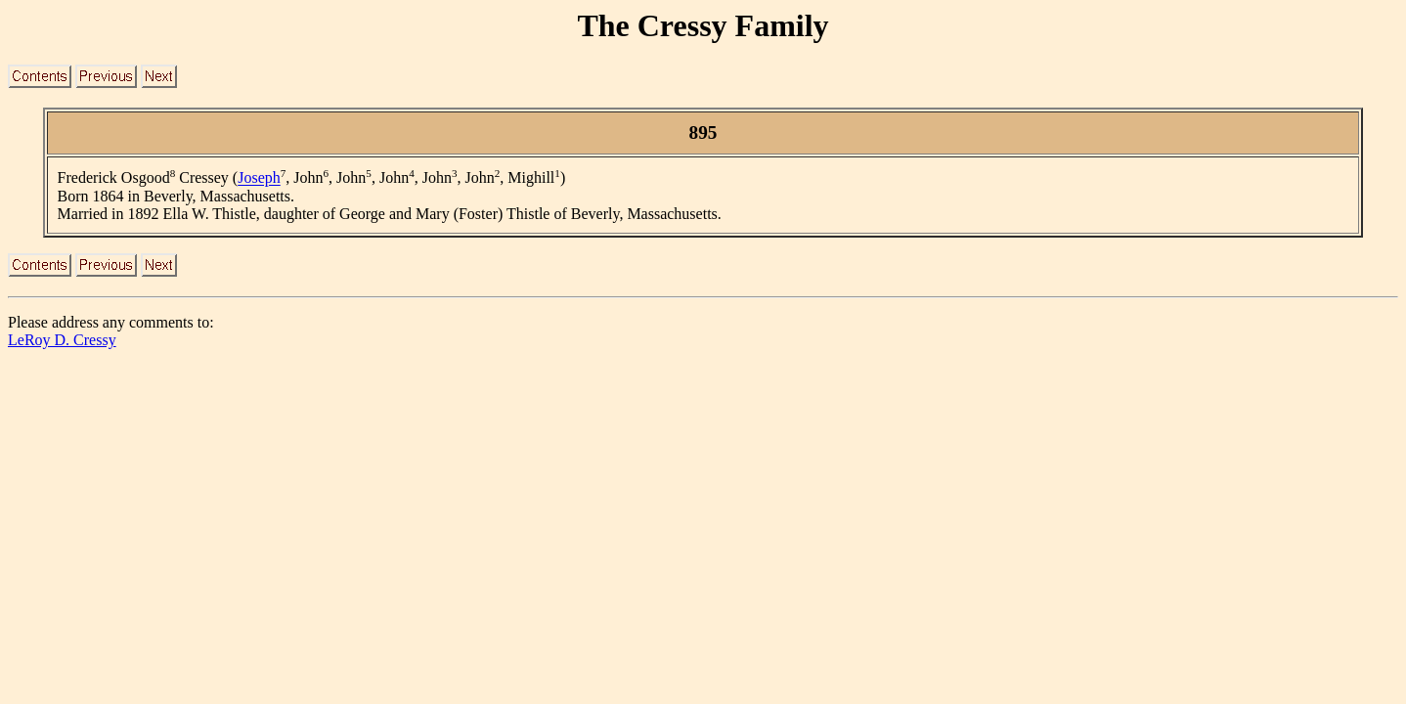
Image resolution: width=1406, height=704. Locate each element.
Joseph (259, 178)
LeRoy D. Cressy (62, 339)
